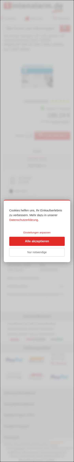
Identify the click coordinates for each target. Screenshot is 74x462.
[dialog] (37, 231)
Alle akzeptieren (37, 241)
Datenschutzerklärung (23, 219)
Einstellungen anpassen (37, 232)
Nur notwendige (37, 252)
